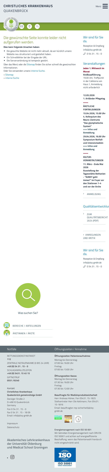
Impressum (12, 423)
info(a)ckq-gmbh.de (92, 49)
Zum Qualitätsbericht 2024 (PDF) (94, 217)
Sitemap (31, 64)
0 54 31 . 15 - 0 (94, 53)
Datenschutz (13, 427)
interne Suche (38, 70)
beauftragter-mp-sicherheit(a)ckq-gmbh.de (74, 409)
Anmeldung (92, 194)
